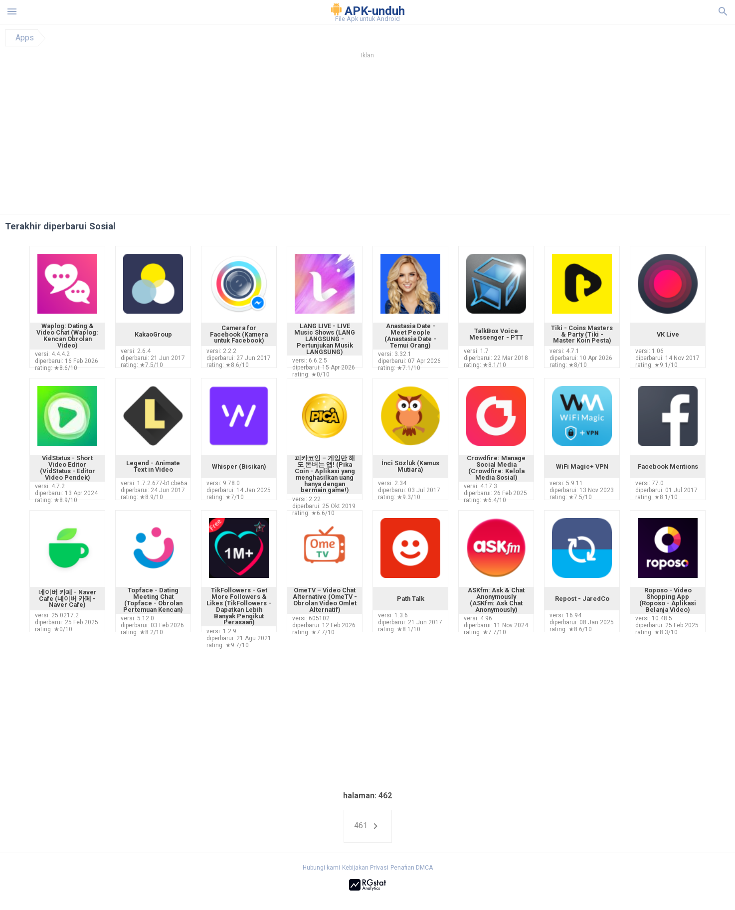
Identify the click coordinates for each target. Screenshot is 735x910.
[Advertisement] (428, 139)
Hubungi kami (321, 867)
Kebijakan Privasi (365, 867)
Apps (24, 38)
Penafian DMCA (411, 867)
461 (367, 826)
